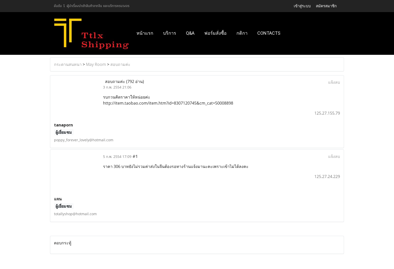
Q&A (190, 33)
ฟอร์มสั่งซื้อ (215, 33)
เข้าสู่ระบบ (302, 6)
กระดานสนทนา (68, 64)
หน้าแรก (144, 33)
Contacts (268, 33)
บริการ (169, 33)
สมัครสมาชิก (326, 6)
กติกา (242, 33)
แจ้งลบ (334, 82)
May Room (96, 64)
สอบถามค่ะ (120, 64)
